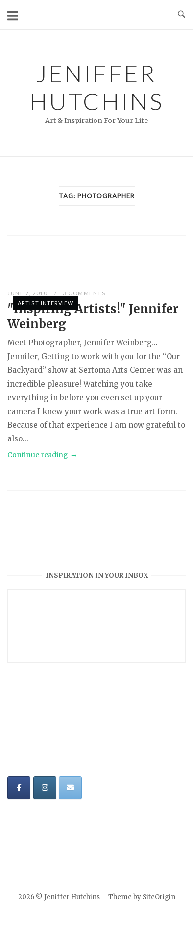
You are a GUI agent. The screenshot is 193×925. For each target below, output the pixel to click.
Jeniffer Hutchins (96, 87)
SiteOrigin (159, 897)
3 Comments (84, 293)
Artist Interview (46, 303)
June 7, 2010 (28, 293)
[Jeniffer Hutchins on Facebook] (18, 787)
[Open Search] (181, 14)
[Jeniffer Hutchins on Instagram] (44, 787)
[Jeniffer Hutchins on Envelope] (70, 787)
